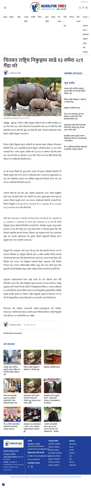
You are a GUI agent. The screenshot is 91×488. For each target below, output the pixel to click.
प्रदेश (19, 17)
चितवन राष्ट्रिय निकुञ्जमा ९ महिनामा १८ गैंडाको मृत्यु (32, 368)
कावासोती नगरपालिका (54, 444)
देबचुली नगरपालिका (53, 450)
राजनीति (33, 17)
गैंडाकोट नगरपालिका (53, 447)
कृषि (70, 459)
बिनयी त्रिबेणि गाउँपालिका (55, 453)
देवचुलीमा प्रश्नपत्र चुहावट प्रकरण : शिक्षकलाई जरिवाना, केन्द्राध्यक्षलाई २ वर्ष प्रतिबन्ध (52, 399)
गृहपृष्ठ (5, 17)
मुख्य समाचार (72, 444)
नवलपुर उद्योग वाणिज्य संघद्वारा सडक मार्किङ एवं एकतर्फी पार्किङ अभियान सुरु (11, 371)
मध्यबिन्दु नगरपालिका (54, 462)
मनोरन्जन (71, 17)
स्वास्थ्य (53, 17)
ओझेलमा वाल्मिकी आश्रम (52, 367)
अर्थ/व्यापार (59, 19)
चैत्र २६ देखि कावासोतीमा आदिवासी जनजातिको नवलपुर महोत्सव (11, 427)
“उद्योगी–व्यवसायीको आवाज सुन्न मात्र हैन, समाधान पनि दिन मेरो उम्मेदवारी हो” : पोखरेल (51, 428)
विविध (39, 17)
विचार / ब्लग (65, 21)
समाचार (11, 17)
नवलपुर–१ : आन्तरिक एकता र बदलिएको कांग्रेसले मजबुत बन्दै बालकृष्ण (86, 34)
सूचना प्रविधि (47, 19)
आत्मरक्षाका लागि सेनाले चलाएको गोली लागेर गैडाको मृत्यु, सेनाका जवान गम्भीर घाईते (32, 399)
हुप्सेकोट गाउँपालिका (53, 465)
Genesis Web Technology (74, 477)
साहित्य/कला (72, 465)
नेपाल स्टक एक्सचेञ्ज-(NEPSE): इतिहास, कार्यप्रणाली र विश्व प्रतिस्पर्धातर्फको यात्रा (10, 399)
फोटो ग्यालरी (78, 19)
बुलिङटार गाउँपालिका (54, 459)
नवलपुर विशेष (26, 19)
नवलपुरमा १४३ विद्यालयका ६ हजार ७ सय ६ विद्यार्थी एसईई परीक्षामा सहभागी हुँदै (32, 428)
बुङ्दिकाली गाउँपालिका (54, 456)
